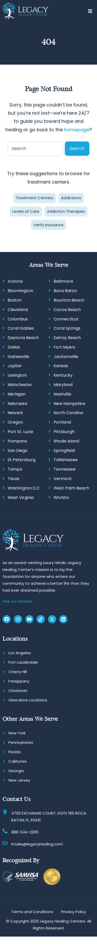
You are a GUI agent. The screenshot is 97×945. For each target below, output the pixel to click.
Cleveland (18, 310)
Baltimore (63, 281)
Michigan (17, 394)
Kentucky (63, 375)
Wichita (61, 497)
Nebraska (17, 403)
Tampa (15, 469)
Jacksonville (66, 357)
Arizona (15, 281)
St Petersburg (21, 460)
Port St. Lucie (20, 432)
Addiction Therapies (66, 211)
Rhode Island (66, 441)
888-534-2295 (25, 832)
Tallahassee (66, 460)
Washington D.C (24, 488)
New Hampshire (69, 403)
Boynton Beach (69, 300)
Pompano (17, 441)
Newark (15, 413)
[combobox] (35, 148)
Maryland (63, 385)
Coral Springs (67, 328)
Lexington (17, 375)
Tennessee (65, 469)
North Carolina (68, 413)
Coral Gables (21, 328)
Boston (15, 300)
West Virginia (21, 497)
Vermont (63, 479)
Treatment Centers (34, 197)
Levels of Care (25, 211)
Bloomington (20, 291)
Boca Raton (65, 291)
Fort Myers (64, 347)
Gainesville (18, 357)
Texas (13, 479)
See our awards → (20, 601)
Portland (62, 422)
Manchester (20, 385)
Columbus (18, 319)
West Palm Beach (71, 488)
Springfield (64, 450)
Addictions (71, 197)
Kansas (61, 366)
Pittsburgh (64, 432)
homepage (76, 129)
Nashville (62, 394)
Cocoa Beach (67, 310)
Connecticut (66, 319)
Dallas (14, 347)
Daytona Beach (23, 338)
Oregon (15, 422)
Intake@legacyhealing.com (37, 844)
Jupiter (15, 366)
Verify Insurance (48, 225)
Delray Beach (67, 338)
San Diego (18, 450)
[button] (90, 11)
